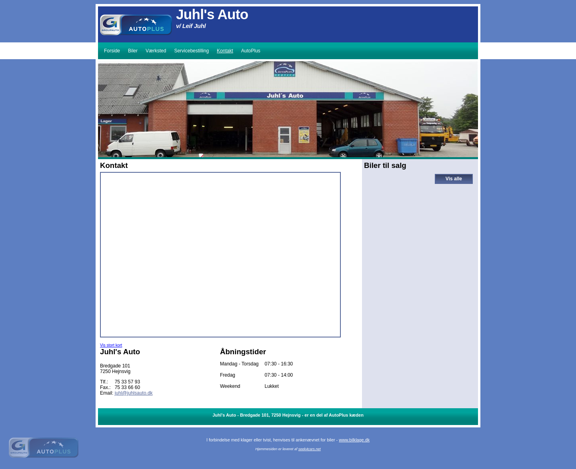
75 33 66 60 (127, 387)
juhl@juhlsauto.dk (134, 393)
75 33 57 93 (127, 382)
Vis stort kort (111, 345)
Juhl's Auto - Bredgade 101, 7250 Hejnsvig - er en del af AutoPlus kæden (288, 415)
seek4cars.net (309, 449)
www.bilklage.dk (354, 439)
